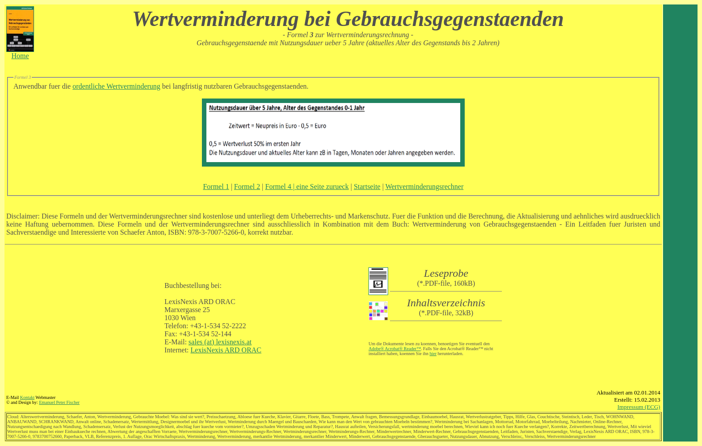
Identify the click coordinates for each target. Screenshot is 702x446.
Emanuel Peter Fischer (59, 402)
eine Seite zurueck (322, 186)
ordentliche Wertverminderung (116, 86)
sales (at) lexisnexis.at (220, 342)
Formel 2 (247, 186)
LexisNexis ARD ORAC (226, 350)
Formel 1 (216, 186)
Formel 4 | (280, 186)
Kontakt (27, 397)
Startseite (367, 186)
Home (20, 53)
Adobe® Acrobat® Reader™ (394, 348)
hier (433, 353)
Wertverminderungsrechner (424, 186)
